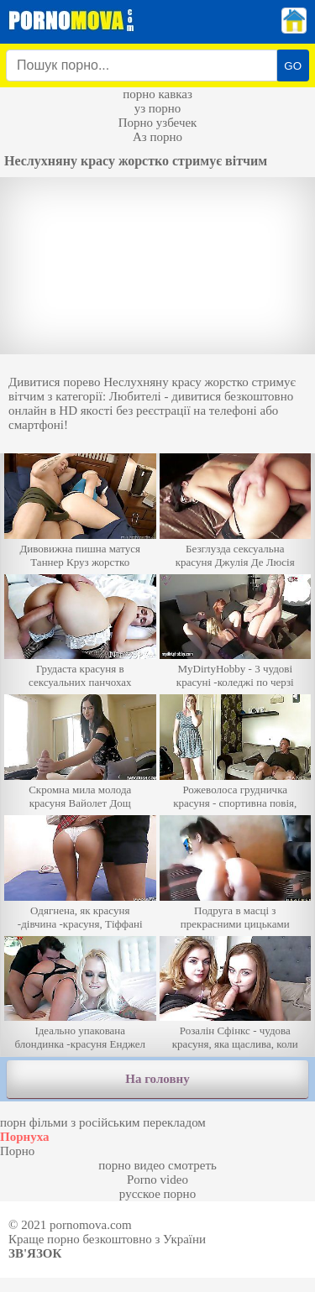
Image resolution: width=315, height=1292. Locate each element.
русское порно (157, 1193)
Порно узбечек (157, 122)
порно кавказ (157, 94)
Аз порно (157, 137)
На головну (157, 1078)
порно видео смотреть (157, 1165)
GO (293, 66)
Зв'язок (34, 1253)
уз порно (157, 108)
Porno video (157, 1179)
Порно (17, 1151)
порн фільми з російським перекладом (103, 1122)
